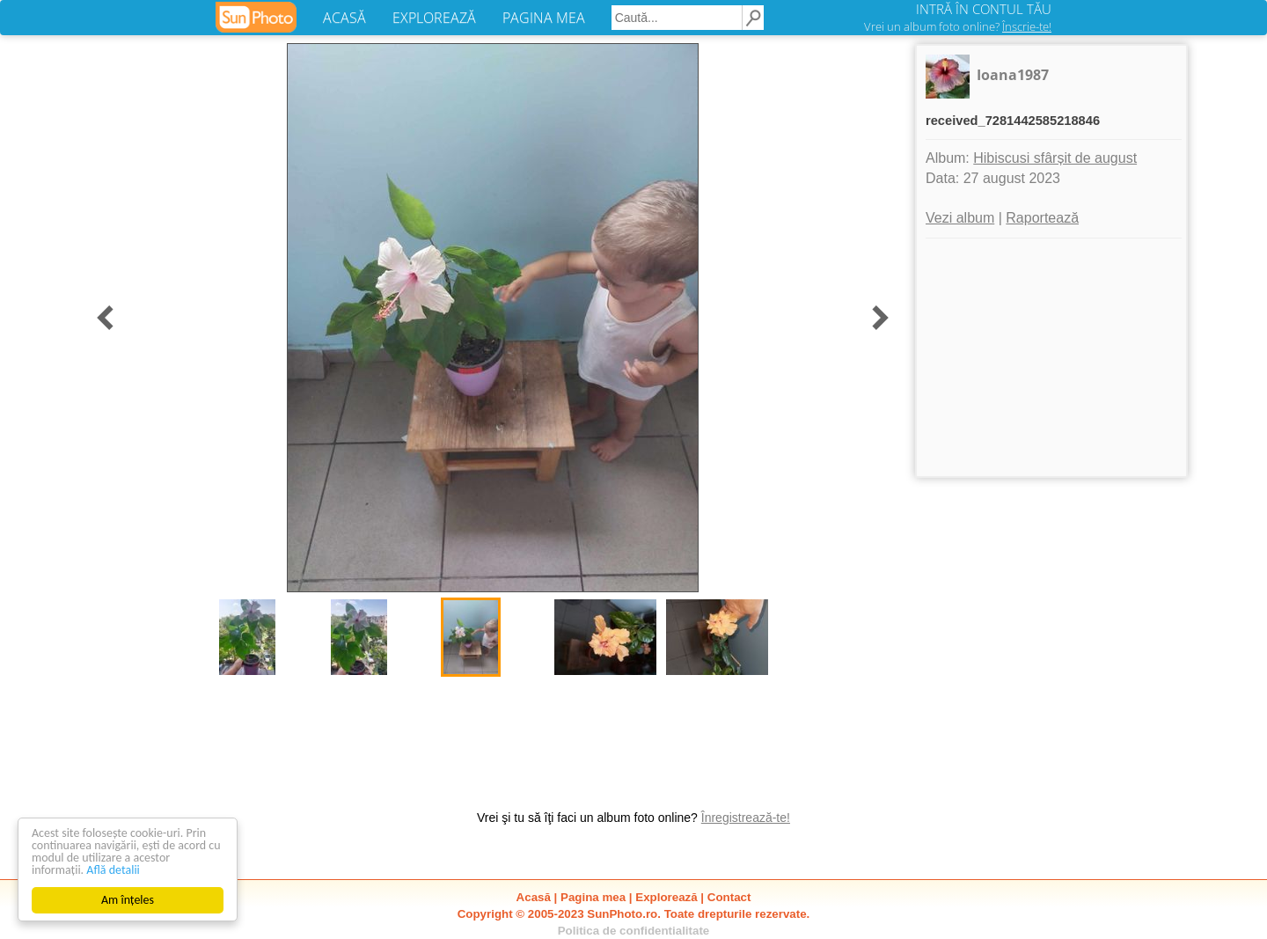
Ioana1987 (1013, 74)
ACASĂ (344, 17)
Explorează (666, 897)
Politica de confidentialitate (634, 930)
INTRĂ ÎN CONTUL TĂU (983, 9)
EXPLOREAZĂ (434, 17)
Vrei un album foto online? (957, 26)
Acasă (533, 897)
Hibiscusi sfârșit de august (1055, 157)
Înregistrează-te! (745, 818)
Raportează (1042, 217)
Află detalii (113, 869)
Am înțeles (127, 899)
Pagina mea (593, 897)
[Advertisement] (1051, 357)
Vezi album (960, 217)
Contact (729, 897)
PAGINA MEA (543, 17)
